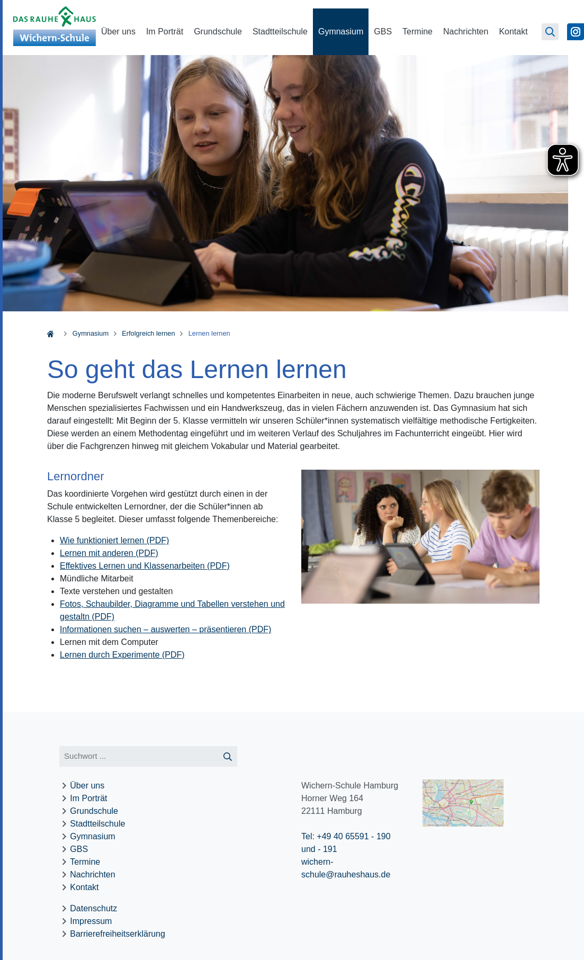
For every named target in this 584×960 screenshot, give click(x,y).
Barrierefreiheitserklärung (117, 933)
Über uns (118, 31)
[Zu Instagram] (575, 31)
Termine (417, 31)
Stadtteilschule (280, 31)
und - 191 (319, 849)
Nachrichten (465, 31)
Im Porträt (164, 31)
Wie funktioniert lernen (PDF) (114, 540)
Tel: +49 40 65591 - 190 (346, 836)
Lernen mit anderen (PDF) (109, 553)
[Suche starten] (227, 756)
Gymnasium (340, 31)
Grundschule (218, 31)
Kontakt (513, 31)
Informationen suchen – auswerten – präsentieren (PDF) (165, 629)
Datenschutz (93, 908)
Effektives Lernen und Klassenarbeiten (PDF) (145, 565)
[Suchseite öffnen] (550, 31)
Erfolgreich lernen (148, 333)
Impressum (91, 921)
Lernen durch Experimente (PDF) (122, 654)
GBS (383, 31)
